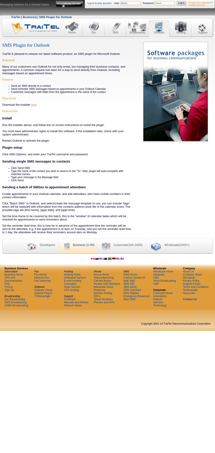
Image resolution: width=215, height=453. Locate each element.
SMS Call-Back (132, 290)
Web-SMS (129, 299)
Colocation (70, 283)
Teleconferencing (104, 277)
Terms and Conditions (196, 286)
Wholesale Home (163, 271)
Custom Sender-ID (134, 277)
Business (29, 17)
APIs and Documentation (13, 279)
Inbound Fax (41, 277)
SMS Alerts (130, 286)
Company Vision (192, 274)
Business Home (14, 274)
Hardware (159, 274)
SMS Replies (131, 293)
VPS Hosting (71, 290)
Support (202, 24)
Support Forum (192, 283)
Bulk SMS (129, 280)
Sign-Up (9, 290)
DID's (97, 296)
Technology (160, 305)
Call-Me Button (102, 280)
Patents (157, 299)
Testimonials (190, 290)
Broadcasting (137, 24)
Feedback (70, 299)
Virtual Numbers (103, 299)
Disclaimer (189, 277)
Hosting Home (72, 274)
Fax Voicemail (42, 280)
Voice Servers (72, 286)
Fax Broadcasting (15, 299)
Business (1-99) (77, 245)
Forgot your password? (201, 2)
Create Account (197, 5)
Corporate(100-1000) (119, 245)
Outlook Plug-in (43, 293)
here (34, 104)
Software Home (43, 290)
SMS (115, 24)
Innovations (160, 296)
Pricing (9, 286)
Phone (72, 24)
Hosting (180, 24)
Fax (93, 24)
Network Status (73, 305)
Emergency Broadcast (137, 296)
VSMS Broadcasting (16, 305)
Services (158, 302)
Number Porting (103, 293)
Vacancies (189, 293)
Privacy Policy (191, 280)
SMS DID (129, 283)
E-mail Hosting (72, 280)
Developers (38, 245)
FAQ (7, 283)
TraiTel (15, 17)
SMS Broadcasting (15, 302)
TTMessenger (42, 296)
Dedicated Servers (75, 277)
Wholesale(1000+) (167, 245)
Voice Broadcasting (164, 280)
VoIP (156, 283)
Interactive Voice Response (103, 288)
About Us (188, 271)
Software (159, 24)
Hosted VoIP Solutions (107, 283)
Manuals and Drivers (76, 302)
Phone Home (101, 274)
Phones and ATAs (104, 302)
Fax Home (40, 274)
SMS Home (130, 274)
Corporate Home (163, 293)
